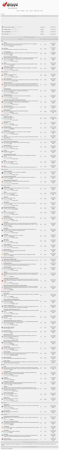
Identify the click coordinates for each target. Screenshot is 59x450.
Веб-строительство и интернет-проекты (11, 340)
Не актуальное (6, 426)
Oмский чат (6, 377)
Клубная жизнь (6, 404)
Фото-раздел (6, 222)
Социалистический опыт (8, 105)
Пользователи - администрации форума (11, 421)
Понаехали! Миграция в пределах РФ (10, 180)
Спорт (5, 160)
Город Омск (6, 48)
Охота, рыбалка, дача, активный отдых (11, 141)
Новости (5, 42)
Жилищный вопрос (7, 88)
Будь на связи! (6, 293)
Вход (42, 10)
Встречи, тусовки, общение (9, 392)
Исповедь (5, 386)
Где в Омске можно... (7, 51)
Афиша (5, 62)
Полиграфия (6, 228)
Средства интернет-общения (9, 327)
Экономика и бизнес (7, 121)
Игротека (5, 150)
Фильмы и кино (6, 186)
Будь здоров (6, 253)
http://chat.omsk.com (7, 378)
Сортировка (6, 434)
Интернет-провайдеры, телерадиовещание (11, 299)
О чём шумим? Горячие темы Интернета (11, 278)
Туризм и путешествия (8, 171)
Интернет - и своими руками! (9, 305)
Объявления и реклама (8, 116)
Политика (5, 73)
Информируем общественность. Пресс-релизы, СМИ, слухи (15, 99)
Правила (23, 10)
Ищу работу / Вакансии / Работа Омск (10, 56)
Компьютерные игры (7, 145)
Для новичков (6, 430)
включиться (29, 368)
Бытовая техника (7, 360)
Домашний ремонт (7, 351)
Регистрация (36, 10)
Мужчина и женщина (7, 249)
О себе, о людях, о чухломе (9, 34)
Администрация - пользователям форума (11, 416)
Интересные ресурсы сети (8, 334)
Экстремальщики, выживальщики (10, 154)
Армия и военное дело (8, 78)
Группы (31, 10)
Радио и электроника (7, 357)
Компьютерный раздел (8, 315)
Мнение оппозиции (7, 109)
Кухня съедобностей (7, 244)
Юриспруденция (7, 130)
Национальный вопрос (8, 94)
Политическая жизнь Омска (9, 66)
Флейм (5, 366)
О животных (6, 234)
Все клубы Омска (7, 410)
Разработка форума (7, 438)
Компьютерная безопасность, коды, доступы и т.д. (13, 320)
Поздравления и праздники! (9, 381)
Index (17, 10)
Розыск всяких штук (7, 330)
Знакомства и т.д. (7, 397)
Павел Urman (42, 34)
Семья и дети (6, 239)
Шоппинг (5, 135)
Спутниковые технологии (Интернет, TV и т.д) (12, 309)
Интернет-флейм (7, 346)
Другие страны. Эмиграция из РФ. (10, 176)
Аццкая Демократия (7, 371)
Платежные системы (7, 126)
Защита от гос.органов (8, 82)
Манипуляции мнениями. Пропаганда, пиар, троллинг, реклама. (15, 285)
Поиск (27, 10)
